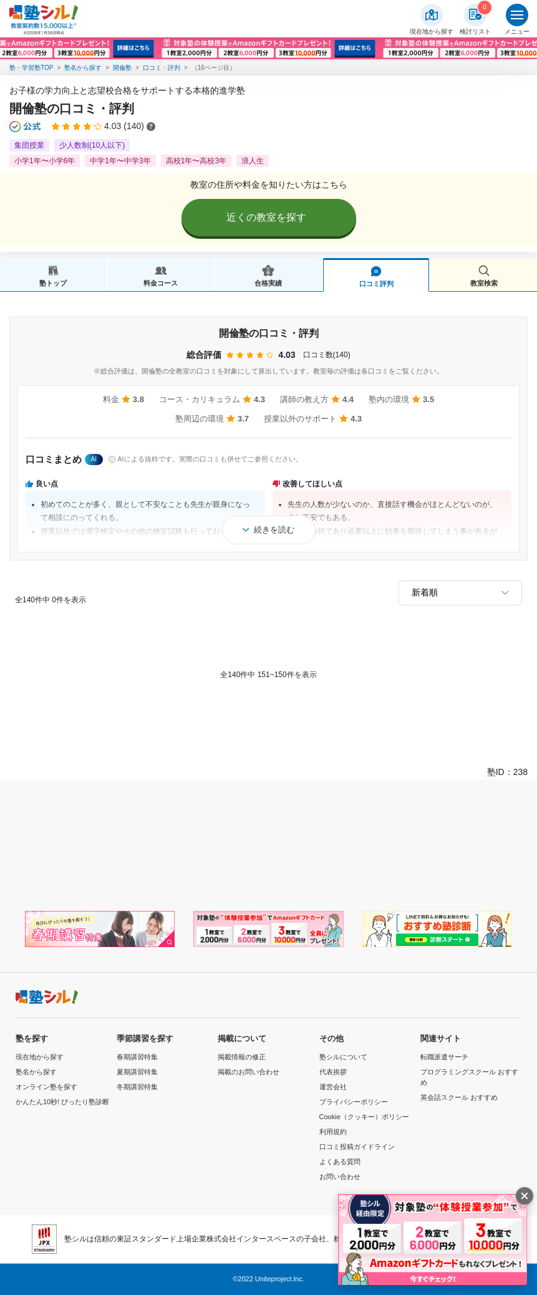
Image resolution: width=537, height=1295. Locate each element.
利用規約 (333, 1131)
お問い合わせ (339, 1176)
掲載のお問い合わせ (248, 1072)
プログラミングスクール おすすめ (469, 1077)
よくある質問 (339, 1161)
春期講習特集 (137, 1057)
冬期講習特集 (137, 1086)
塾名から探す (83, 67)
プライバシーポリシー (353, 1101)
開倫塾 (122, 67)
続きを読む (274, 529)
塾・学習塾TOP (31, 67)
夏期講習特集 (137, 1072)
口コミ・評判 (161, 67)
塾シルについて (343, 1057)
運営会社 (333, 1086)
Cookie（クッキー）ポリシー (364, 1116)
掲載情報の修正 (242, 1057)
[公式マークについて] (25, 126)
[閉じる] (524, 1196)
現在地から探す (40, 1057)
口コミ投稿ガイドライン (357, 1146)
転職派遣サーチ (444, 1057)
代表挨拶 (333, 1072)
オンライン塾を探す (46, 1086)
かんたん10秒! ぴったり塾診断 (62, 1101)
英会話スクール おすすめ (459, 1097)
